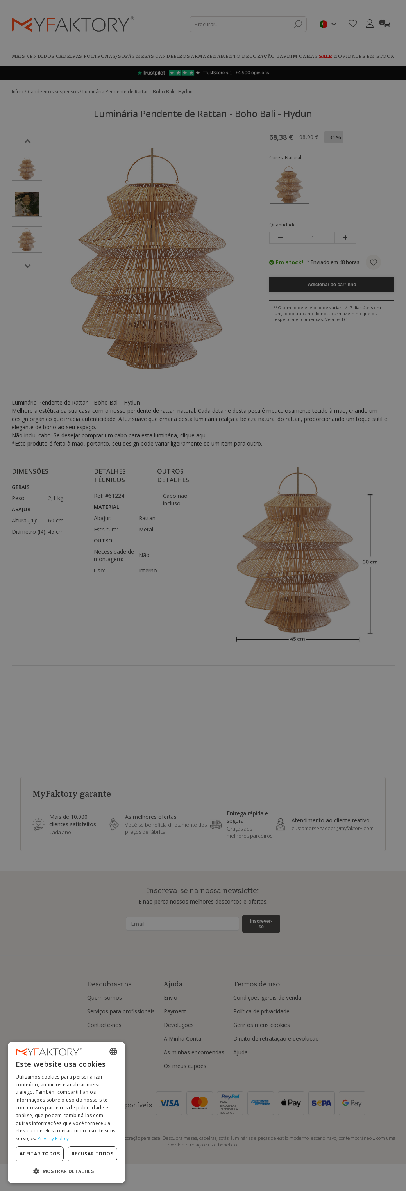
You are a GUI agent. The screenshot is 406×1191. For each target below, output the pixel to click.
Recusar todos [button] (92, 1153)
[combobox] (113, 1051)
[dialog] (66, 1112)
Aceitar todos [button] (40, 1153)
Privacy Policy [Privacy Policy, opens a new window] (53, 1138)
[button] (66, 1170)
